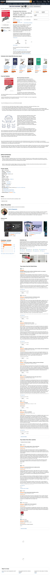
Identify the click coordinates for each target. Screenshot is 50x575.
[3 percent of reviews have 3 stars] (8, 248)
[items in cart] (48, 1)
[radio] (37, 12)
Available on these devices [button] (26, 53)
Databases (18, 8)
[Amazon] (3, 1)
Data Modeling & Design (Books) (9, 189)
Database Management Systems (24, 8)
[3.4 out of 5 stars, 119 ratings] (6, 69)
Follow (9, 30)
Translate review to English (24, 488)
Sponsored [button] (2, 219)
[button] (1, 4)
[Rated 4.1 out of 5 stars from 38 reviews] (35, 234)
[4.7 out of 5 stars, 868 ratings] (22, 70)
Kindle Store (2, 8)
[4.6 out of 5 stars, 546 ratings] (45, 69)
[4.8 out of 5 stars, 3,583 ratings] (30, 69)
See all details (15, 45)
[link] (7, 66)
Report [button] (27, 292)
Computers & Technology (12, 8)
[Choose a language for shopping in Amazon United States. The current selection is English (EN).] (33, 1)
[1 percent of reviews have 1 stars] (8, 251)
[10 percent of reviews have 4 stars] (8, 246)
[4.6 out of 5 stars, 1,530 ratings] (38, 70)
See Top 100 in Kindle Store (20, 187)
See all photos (46, 253)
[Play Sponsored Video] (13, 226)
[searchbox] (19, 1)
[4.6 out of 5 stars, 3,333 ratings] (14, 69)
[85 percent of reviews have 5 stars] (8, 244)
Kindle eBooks (7, 8)
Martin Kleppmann (17, 19)
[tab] (22, 249)
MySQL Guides (6, 188)
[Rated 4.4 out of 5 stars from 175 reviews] (15, 234)
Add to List (35, 19)
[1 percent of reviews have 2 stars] (8, 250)
